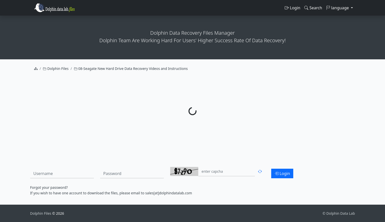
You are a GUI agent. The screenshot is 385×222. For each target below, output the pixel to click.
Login (292, 8)
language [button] (338, 8)
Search (313, 8)
